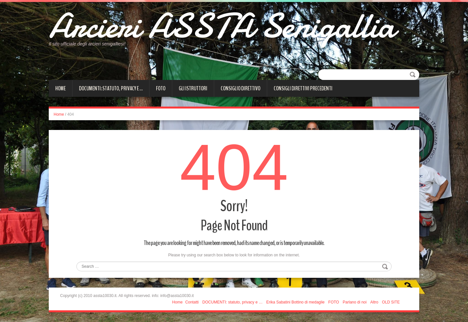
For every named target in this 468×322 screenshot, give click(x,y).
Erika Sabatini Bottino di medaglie (295, 302)
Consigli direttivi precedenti (303, 88)
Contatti (192, 302)
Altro (374, 302)
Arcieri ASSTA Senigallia (222, 26)
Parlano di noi (355, 302)
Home (60, 88)
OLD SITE (391, 302)
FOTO (160, 88)
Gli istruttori (193, 88)
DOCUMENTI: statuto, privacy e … (111, 88)
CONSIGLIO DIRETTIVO (240, 88)
